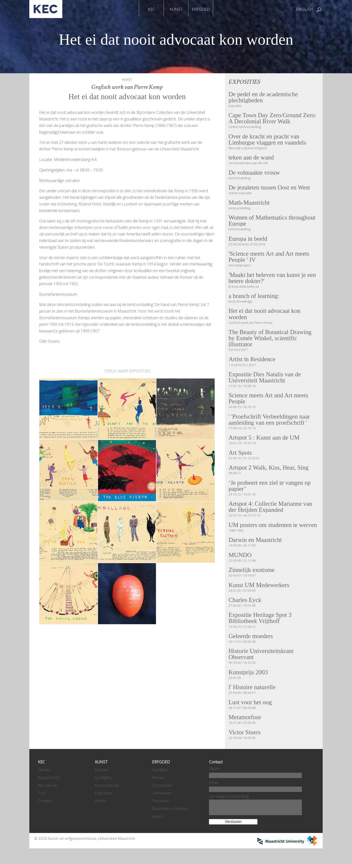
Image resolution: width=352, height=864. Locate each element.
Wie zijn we (47, 798)
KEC (151, 9)
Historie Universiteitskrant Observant (262, 667)
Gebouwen (161, 806)
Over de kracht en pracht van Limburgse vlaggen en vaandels (268, 140)
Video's (158, 829)
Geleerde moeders (251, 648)
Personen (160, 814)
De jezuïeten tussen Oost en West (270, 189)
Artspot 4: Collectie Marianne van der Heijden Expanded (271, 512)
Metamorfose (245, 730)
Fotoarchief (162, 798)
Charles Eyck (245, 612)
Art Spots (240, 457)
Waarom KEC (49, 791)
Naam (214, 782)
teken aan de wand (252, 158)
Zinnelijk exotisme (252, 582)
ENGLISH (304, 9)
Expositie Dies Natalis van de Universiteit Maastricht (266, 380)
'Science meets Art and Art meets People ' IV (270, 258)
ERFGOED (201, 9)
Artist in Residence (252, 362)
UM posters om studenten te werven (264, 533)
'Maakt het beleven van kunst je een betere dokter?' (273, 280)
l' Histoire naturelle (253, 700)
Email (213, 796)
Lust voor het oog (251, 715)
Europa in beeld (248, 240)
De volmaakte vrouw (255, 173)
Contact (45, 814)
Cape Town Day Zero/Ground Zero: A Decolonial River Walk (273, 118)
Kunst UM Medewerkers (260, 597)
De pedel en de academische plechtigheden (264, 97)
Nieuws (44, 783)
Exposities (103, 806)
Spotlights (103, 791)
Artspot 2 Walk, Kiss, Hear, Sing (269, 472)
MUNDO (240, 566)
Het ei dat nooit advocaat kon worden (265, 316)
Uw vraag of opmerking (229, 809)
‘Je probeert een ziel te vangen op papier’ (271, 490)
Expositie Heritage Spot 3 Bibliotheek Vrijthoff (261, 630)
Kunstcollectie (107, 798)
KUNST (176, 9)
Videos (101, 814)
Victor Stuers (245, 746)
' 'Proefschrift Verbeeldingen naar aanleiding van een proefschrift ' (270, 423)
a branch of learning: (254, 298)
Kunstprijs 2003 (249, 685)
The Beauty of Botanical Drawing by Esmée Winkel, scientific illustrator (271, 341)
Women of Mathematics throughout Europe (273, 222)
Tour (42, 806)
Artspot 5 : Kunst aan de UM (265, 442)
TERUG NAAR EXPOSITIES (127, 371)
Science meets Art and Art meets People (269, 402)
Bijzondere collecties (170, 822)
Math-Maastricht (250, 204)
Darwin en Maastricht (256, 551)
